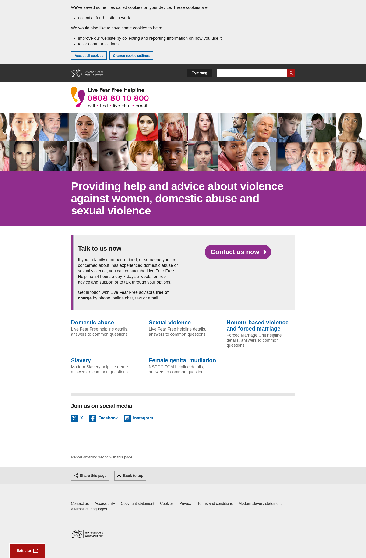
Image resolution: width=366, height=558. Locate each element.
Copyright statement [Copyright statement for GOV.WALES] (137, 503)
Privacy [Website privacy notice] (185, 503)
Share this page (93, 476)
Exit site (24, 551)
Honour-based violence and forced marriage (258, 326)
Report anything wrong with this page (101, 457)
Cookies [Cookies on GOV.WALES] (167, 503)
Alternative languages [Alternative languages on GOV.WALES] (89, 509)
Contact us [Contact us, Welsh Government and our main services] (80, 503)
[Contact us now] (238, 252)
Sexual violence (170, 323)
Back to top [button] (133, 476)
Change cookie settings (131, 55)
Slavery (81, 360)
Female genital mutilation (182, 360)
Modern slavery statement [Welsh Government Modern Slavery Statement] (260, 503)
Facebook (108, 418)
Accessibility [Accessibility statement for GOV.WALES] (105, 503)
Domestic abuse (92, 323)
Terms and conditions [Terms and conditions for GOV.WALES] (215, 503)
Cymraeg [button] (199, 73)
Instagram (143, 418)
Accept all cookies (89, 55)
